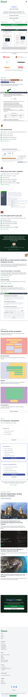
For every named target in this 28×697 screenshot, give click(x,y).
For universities (3, 645)
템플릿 (2, 656)
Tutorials (2, 658)
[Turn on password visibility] (26, 22)
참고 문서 (2, 680)
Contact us (2, 682)
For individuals (3, 667)
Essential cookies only (5, 695)
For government (3, 646)
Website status (3, 683)
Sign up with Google (13, 15)
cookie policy (15, 694)
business (14, 70)
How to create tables (4, 661)
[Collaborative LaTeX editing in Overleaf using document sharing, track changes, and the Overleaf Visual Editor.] (14, 38)
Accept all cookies (13, 695)
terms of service (16, 26)
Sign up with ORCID (13, 18)
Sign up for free (14, 606)
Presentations (14, 405)
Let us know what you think (5, 675)
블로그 (2, 638)
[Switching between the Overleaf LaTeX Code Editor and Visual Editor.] (14, 106)
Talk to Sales (14, 477)
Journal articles (14, 356)
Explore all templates (14, 411)
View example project (7, 283)
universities (20, 70)
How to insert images (4, 660)
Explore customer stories (6, 498)
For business (3, 643)
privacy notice (21, 26)
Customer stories (4, 649)
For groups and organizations (6, 668)
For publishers (3, 647)
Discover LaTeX (5, 229)
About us (2, 635)
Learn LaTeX (4, 291)
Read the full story (14, 249)
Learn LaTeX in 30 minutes (5, 654)
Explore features (5, 141)
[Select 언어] (14, 690)
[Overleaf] (4, 1)
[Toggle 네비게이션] (26, 2)
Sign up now (14, 439)
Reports (14, 380)
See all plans (14, 484)
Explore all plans (14, 608)
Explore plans (14, 458)
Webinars (2, 657)
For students (3, 669)
